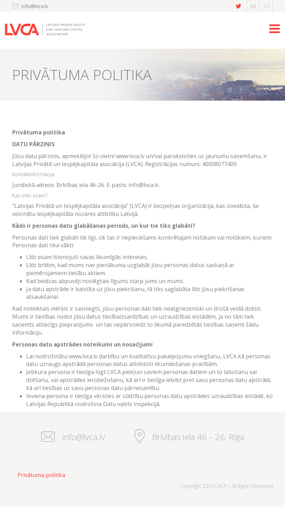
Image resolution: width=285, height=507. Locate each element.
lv (253, 6)
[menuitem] (38, 475)
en (266, 6)
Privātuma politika (41, 475)
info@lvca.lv (35, 6)
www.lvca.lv (130, 156)
